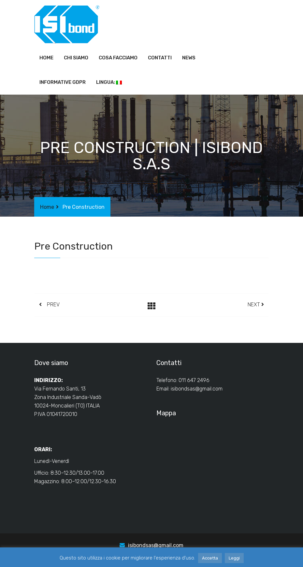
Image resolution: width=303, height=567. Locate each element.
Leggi (234, 558)
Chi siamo (76, 58)
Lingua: (109, 82)
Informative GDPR (62, 82)
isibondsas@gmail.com (197, 389)
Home (46, 58)
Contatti (160, 58)
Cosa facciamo (118, 58)
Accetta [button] (210, 558)
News (188, 58)
